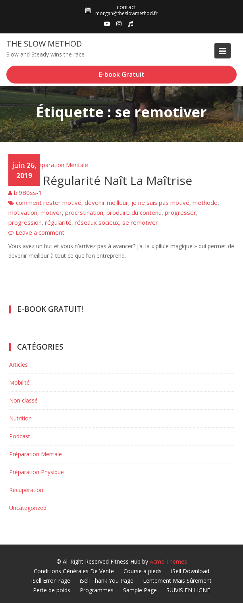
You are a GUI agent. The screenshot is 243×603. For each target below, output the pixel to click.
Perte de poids (51, 590)
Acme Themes (168, 561)
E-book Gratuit (122, 74)
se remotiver (140, 222)
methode (205, 202)
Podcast (19, 436)
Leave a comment (39, 232)
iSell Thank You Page (106, 580)
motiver (51, 212)
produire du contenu (134, 212)
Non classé (23, 400)
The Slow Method (44, 43)
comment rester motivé (48, 202)
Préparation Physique (36, 472)
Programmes (97, 590)
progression (25, 222)
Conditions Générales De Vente (74, 571)
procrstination (84, 212)
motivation (22, 212)
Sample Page (140, 590)
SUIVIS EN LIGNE (188, 590)
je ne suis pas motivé (160, 202)
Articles (18, 165)
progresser (180, 212)
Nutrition (20, 418)
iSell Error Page (50, 580)
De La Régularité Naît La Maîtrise (100, 180)
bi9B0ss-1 (28, 192)
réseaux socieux (97, 222)
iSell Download (190, 571)
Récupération (26, 490)
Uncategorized (27, 508)
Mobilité (19, 382)
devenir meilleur (106, 202)
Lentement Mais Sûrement (177, 580)
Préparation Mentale (60, 165)
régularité (58, 222)
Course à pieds (142, 571)
